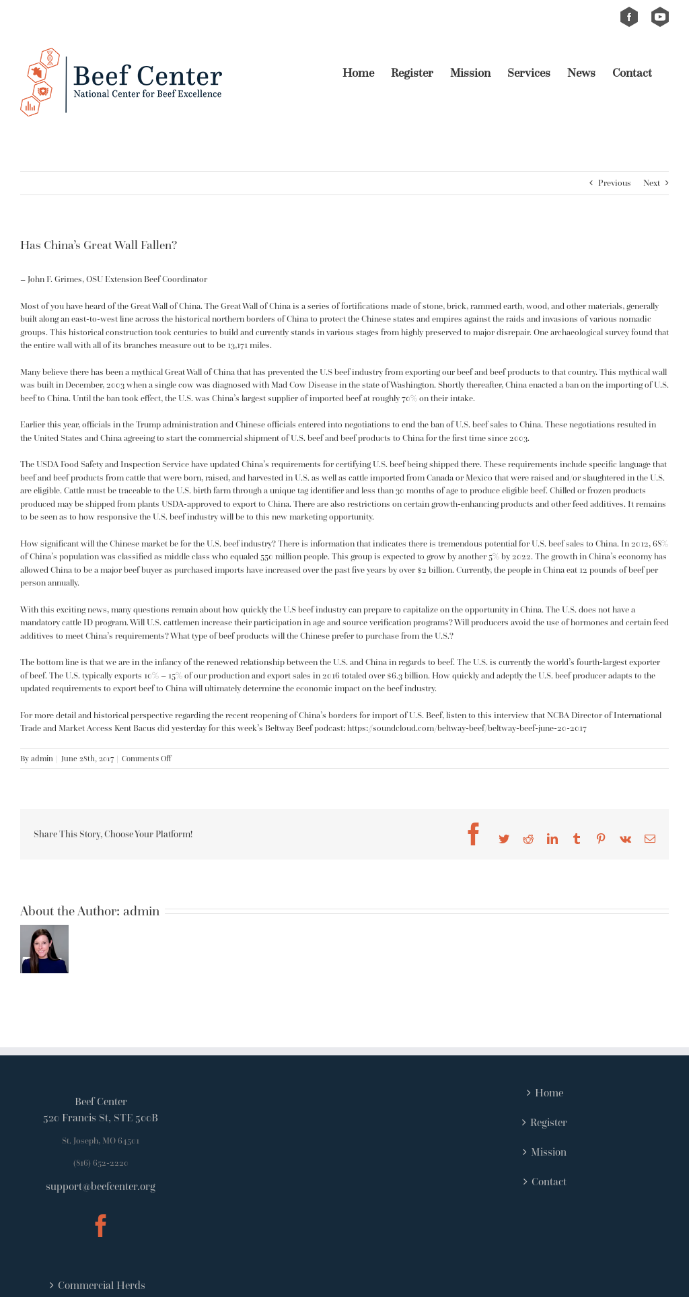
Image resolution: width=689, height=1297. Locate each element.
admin (42, 758)
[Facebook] (100, 1225)
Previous (614, 182)
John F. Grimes (55, 279)
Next (651, 182)
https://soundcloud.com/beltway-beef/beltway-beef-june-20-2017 (467, 728)
